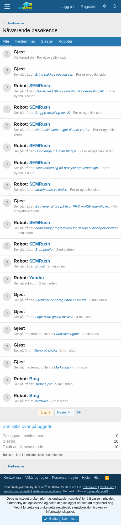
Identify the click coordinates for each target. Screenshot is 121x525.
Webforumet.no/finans (47, 491)
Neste (64, 412)
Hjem (97, 477)
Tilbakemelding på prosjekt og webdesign (66, 168)
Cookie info (107, 487)
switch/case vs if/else (51, 190)
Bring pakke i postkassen (54, 74)
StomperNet (44, 250)
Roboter (65, 41)
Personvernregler (65, 477)
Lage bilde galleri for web (54, 317)
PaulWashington (66, 334)
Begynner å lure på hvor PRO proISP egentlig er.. (72, 206)
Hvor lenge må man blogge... (57, 151)
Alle (6, 41)
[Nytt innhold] (104, 6)
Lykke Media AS (97, 491)
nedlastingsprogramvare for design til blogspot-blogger (76, 228)
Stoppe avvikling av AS (52, 113)
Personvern (90, 487)
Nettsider (41, 401)
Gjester (46, 41)
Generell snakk (45, 351)
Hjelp (86, 477)
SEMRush (39, 85)
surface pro (43, 384)
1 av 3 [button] (45, 412)
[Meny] (7, 6)
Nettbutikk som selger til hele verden (62, 130)
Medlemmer (24, 41)
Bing (34, 378)
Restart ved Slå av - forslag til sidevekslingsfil (69, 91)
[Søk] (115, 6)
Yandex (37, 277)
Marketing (61, 367)
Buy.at (40, 266)
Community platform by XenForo (43, 487)
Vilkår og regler (36, 477)
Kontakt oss (13, 477)
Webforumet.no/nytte (17, 491)
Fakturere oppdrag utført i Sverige (60, 300)
